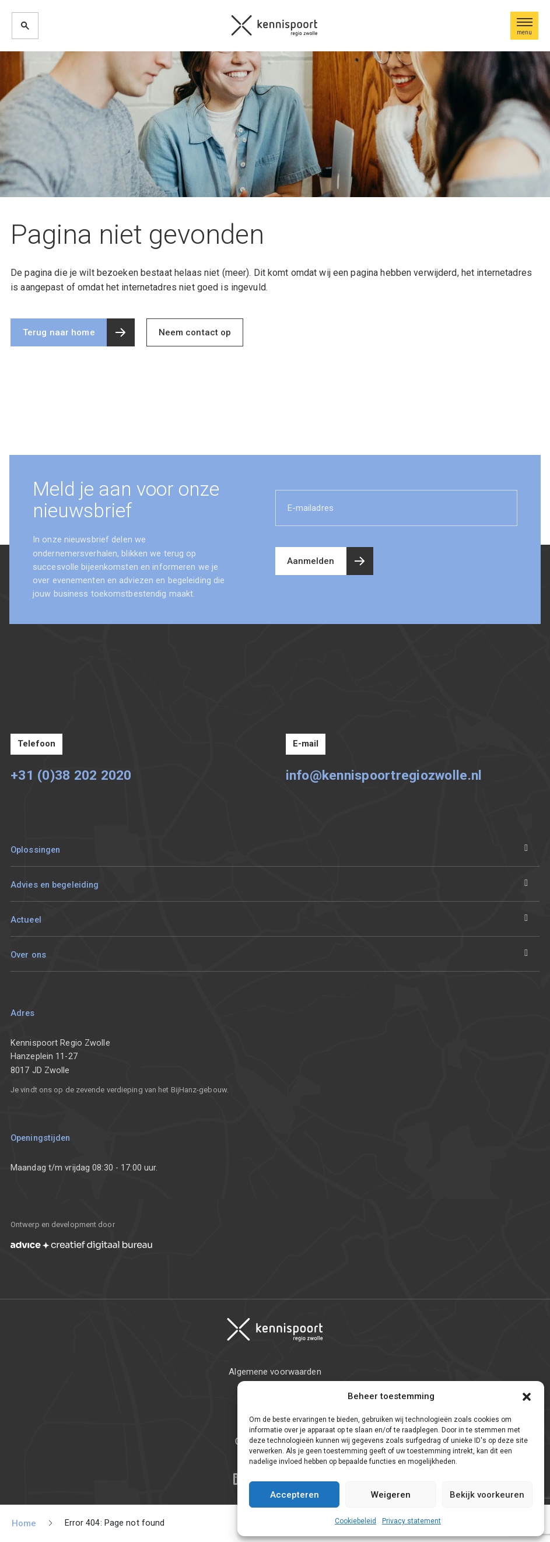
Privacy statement (411, 1521)
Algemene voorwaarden (275, 1371)
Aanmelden (311, 561)
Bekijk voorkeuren (487, 1495)
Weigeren (391, 1495)
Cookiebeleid (355, 1521)
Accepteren (294, 1495)
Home (24, 1523)
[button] (527, 1396)
